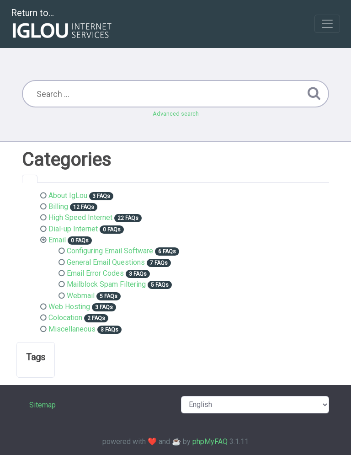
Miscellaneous (72, 329)
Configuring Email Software (110, 250)
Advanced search (176, 113)
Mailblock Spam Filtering (106, 284)
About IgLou (67, 195)
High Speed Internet (80, 217)
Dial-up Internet (73, 229)
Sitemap (42, 405)
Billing (58, 206)
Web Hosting (69, 306)
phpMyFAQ (210, 441)
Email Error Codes (95, 273)
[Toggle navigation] (327, 24)
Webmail (81, 295)
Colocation (65, 317)
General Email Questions (106, 262)
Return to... (62, 24)
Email (57, 240)
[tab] (29, 179)
